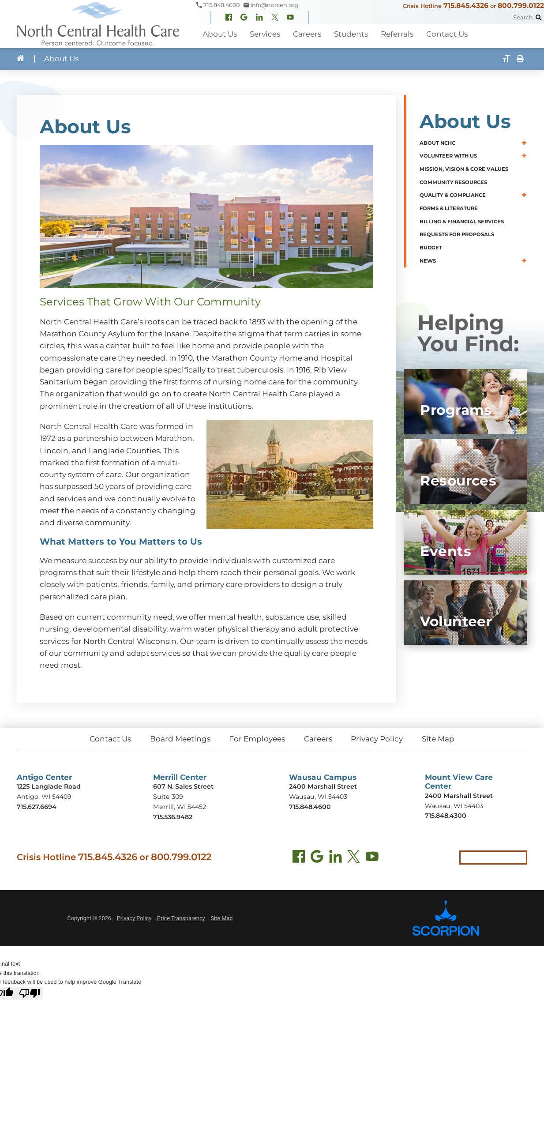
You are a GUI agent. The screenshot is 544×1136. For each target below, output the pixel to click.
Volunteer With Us (448, 156)
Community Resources (453, 182)
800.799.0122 (521, 5)
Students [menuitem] (349, 34)
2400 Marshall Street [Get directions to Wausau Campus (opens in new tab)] (323, 786)
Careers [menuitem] (306, 34)
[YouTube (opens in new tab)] (372, 858)
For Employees (257, 738)
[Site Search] (538, 17)
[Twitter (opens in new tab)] (353, 858)
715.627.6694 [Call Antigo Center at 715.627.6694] (36, 807)
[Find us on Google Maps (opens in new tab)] (317, 858)
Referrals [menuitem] (395, 34)
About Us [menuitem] (220, 34)
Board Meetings (180, 738)
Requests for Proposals (457, 234)
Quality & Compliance (453, 195)
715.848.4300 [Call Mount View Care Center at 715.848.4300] (445, 816)
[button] (524, 143)
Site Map (438, 738)
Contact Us (110, 738)
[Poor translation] (29, 993)
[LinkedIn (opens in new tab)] (335, 858)
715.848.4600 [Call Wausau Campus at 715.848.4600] (310, 807)
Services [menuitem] (264, 34)
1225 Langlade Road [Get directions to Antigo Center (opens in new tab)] (49, 786)
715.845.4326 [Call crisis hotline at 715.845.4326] (107, 856)
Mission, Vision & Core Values (464, 169)
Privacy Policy (377, 738)
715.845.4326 (465, 5)
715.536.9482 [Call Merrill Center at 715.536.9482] (172, 817)
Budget (431, 248)
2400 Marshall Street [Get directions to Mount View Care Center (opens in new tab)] (459, 796)
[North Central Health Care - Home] (98, 24)
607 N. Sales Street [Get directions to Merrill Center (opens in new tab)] (183, 786)
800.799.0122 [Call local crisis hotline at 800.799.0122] (181, 856)
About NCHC (437, 143)
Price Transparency (181, 918)
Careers (318, 738)
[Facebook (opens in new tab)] (299, 858)
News (428, 260)
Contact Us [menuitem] (444, 34)
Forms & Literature (449, 208)
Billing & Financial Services (462, 221)
